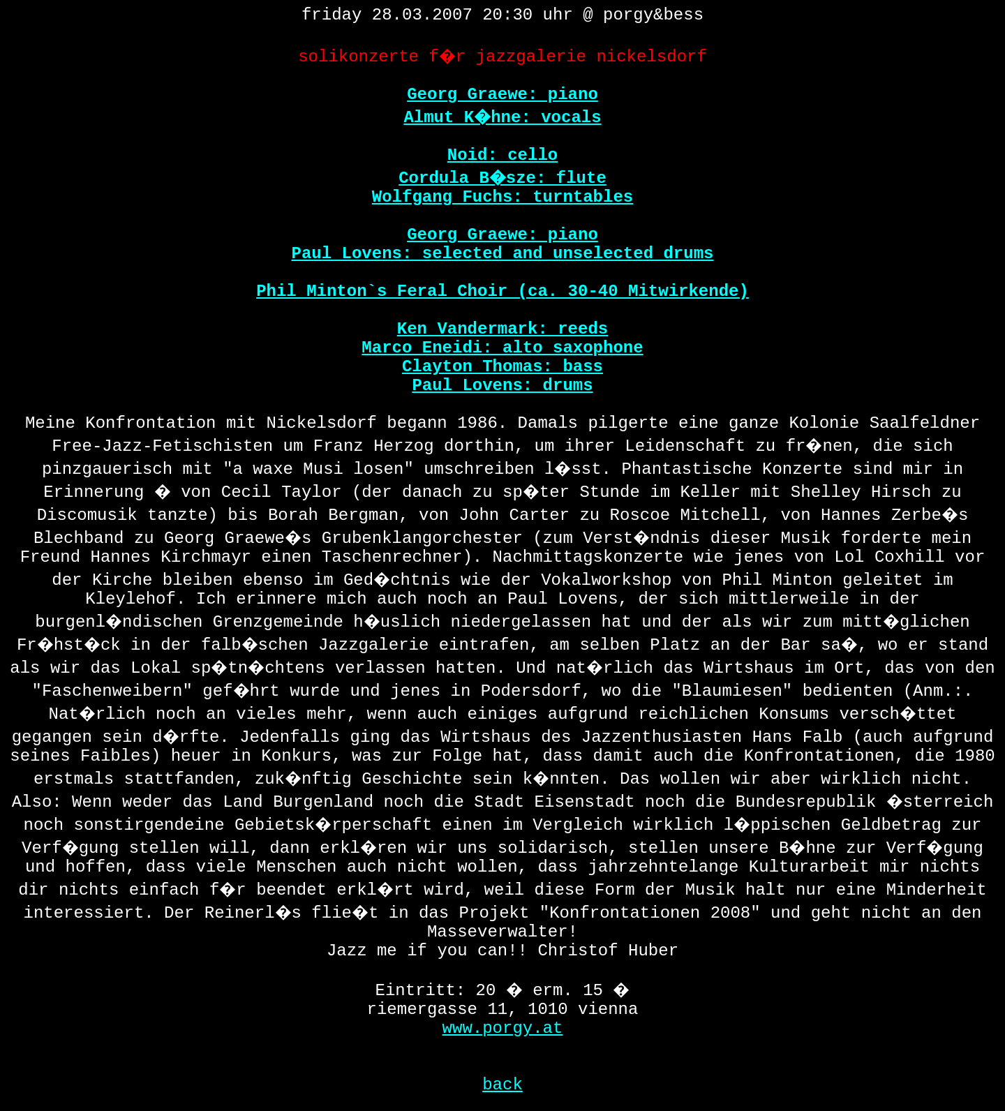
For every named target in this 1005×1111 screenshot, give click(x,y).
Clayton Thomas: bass (502, 366)
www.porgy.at (502, 1028)
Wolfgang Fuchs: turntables (502, 197)
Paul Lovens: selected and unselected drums (503, 253)
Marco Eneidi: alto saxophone (502, 347)
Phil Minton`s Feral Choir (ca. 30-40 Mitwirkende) (502, 291)
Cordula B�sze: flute (502, 178)
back (502, 1084)
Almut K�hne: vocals (502, 117)
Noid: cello (502, 155)
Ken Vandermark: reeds (502, 329)
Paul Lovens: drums (502, 385)
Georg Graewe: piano (502, 94)
